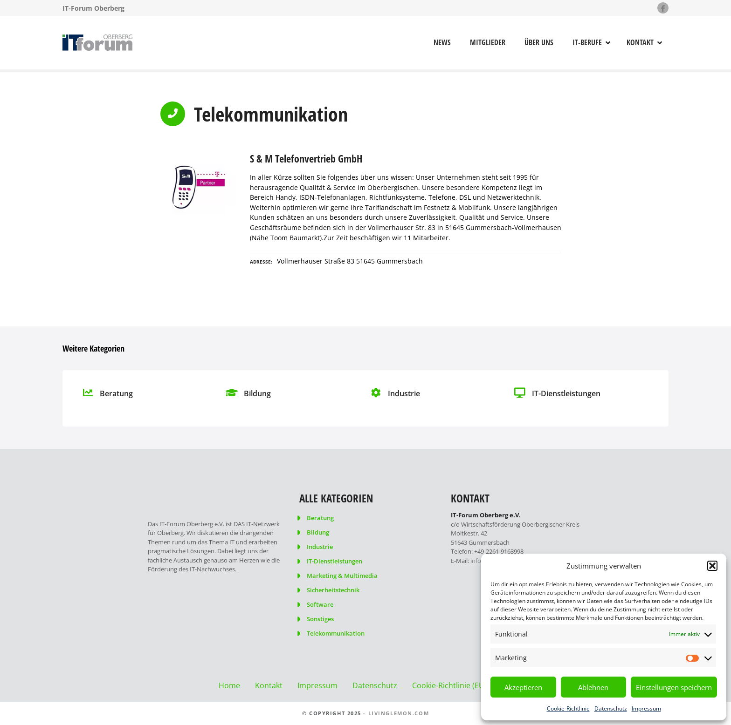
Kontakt (640, 42)
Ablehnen (593, 687)
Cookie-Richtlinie (568, 708)
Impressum (646, 708)
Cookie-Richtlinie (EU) (449, 685)
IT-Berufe (587, 42)
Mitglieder (487, 42)
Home (229, 685)
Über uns (538, 42)
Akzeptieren (523, 687)
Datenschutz (610, 708)
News (442, 42)
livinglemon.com (398, 713)
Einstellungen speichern (674, 687)
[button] (712, 565)
